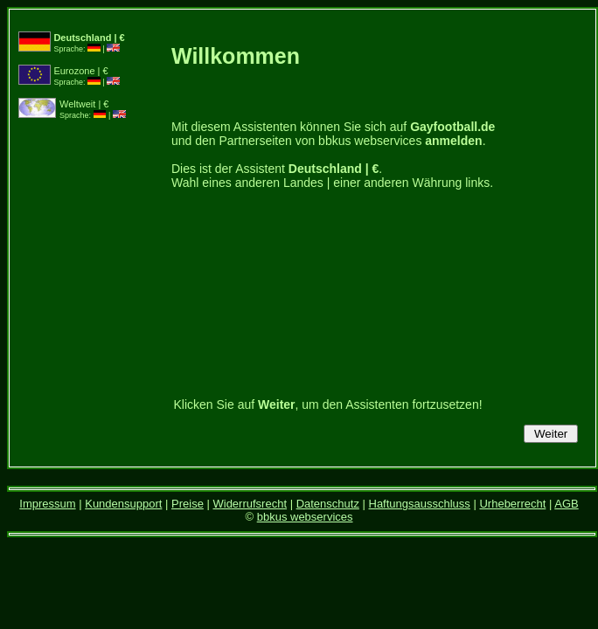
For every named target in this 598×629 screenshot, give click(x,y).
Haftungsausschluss (419, 503)
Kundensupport (123, 503)
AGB (566, 503)
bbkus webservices (305, 516)
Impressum (47, 503)
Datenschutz (327, 503)
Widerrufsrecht (249, 503)
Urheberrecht (512, 503)
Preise (187, 503)
